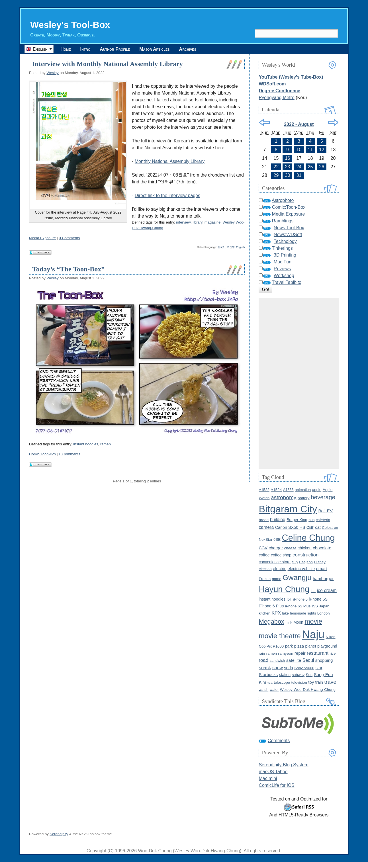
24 (299, 166)
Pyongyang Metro (276, 97)
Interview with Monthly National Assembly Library (107, 63)
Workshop (284, 275)
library (197, 222)
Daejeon (306, 562)
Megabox (271, 621)
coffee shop (281, 555)
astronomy (284, 497)
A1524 (276, 490)
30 (287, 175)
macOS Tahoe (273, 771)
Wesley (52, 73)
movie (313, 621)
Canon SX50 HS (290, 527)
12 (321, 149)
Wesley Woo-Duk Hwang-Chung (308, 689)
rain (262, 653)
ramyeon (285, 653)
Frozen (265, 579)
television (299, 682)
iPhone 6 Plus (271, 606)
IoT (289, 599)
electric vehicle (301, 568)
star (319, 668)
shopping (324, 660)
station (285, 675)
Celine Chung (308, 538)
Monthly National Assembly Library (170, 161)
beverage (323, 497)
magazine (212, 222)
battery (304, 498)
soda (288, 668)
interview (183, 222)
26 (321, 166)
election (265, 569)
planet (310, 646)
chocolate (322, 547)
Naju (313, 634)
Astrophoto (283, 200)
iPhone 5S (318, 599)
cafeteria (323, 520)
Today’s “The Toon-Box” (68, 269)
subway (298, 675)
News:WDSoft (288, 234)
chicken (305, 548)
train (319, 682)
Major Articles (154, 49)
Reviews (282, 268)
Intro (85, 49)
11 (310, 149)
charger (276, 548)
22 (276, 166)
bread (264, 520)
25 (310, 166)
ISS (315, 606)
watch (263, 689)
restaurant (317, 653)
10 (299, 149)
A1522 (264, 490)
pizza (299, 646)
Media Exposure (42, 238)
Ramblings (283, 220)
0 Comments (69, 238)
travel (331, 682)
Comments (279, 740)
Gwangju (297, 578)
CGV (263, 548)
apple (316, 490)
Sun (309, 675)
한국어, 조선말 (226, 247)
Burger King (297, 520)
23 (287, 166)
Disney (320, 562)
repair (300, 653)
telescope (282, 682)
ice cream (327, 590)
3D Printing (285, 255)
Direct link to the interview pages (167, 195)
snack (265, 667)
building (277, 519)
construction (305, 555)
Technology (285, 241)
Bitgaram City (288, 508)
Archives (187, 49)
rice (333, 653)
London (323, 613)
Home (65, 49)
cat (317, 527)
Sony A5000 (304, 668)
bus (311, 520)
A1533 (288, 490)
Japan (324, 606)
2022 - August (299, 124)
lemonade (298, 613)
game (276, 579)
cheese (290, 548)
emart (321, 568)
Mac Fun (282, 261)
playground (327, 646)
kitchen (264, 613)
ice (313, 591)
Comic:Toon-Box (42, 454)
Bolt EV (325, 510)
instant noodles (85, 444)
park (289, 646)
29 (276, 175)
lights (311, 613)
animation (303, 490)
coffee (264, 555)
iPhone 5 (300, 599)
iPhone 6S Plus (298, 606)
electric (279, 568)
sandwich (277, 660)
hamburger (323, 578)
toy (311, 682)
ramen (105, 444)
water (274, 689)
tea (270, 682)
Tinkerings (282, 248)
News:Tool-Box (289, 227)
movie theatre (279, 636)
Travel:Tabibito (286, 282)
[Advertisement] (299, 383)
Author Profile (115, 49)
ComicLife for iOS (276, 785)
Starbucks (268, 674)
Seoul (308, 660)
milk (288, 622)
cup (295, 562)
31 (299, 175)
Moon (298, 622)
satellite (293, 660)
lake (285, 613)
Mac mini (268, 778)
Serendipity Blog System (283, 764)
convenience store (275, 562)
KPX (276, 612)
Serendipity (59, 834)
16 (287, 158)
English (240, 247)
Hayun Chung (284, 589)
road (263, 660)
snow (277, 667)
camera (266, 527)
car (310, 527)
